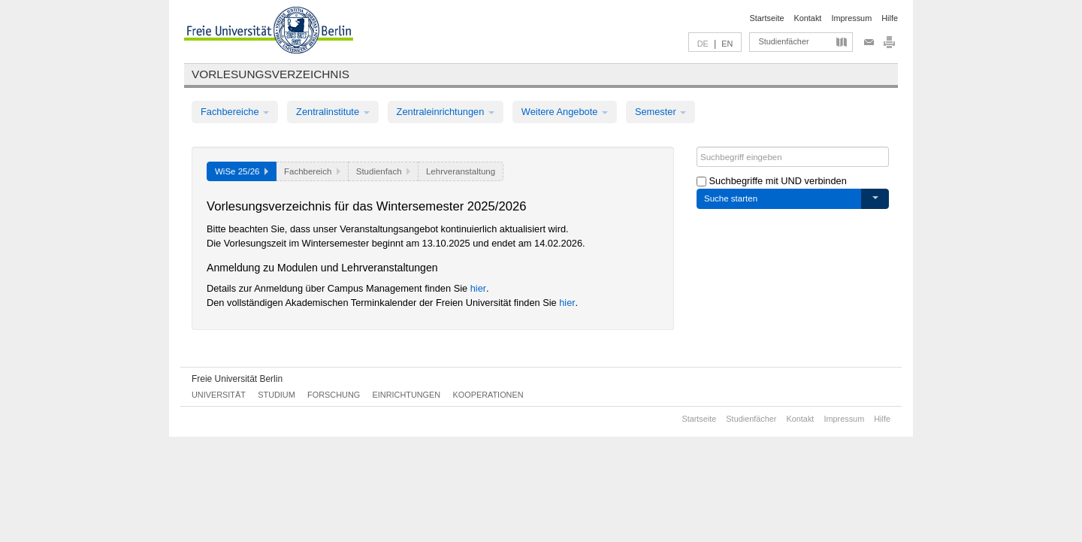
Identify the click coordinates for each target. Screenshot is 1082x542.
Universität (219, 394)
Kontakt (808, 18)
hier (478, 288)
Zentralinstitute (333, 111)
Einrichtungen (407, 394)
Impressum (851, 18)
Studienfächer (783, 41)
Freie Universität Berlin (237, 379)
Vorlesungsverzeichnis (270, 74)
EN (727, 43)
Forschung (333, 394)
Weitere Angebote (564, 111)
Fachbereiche (235, 111)
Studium (276, 394)
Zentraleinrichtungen (445, 111)
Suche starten (730, 198)
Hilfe (889, 18)
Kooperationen (488, 394)
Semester (660, 111)
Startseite (767, 18)
